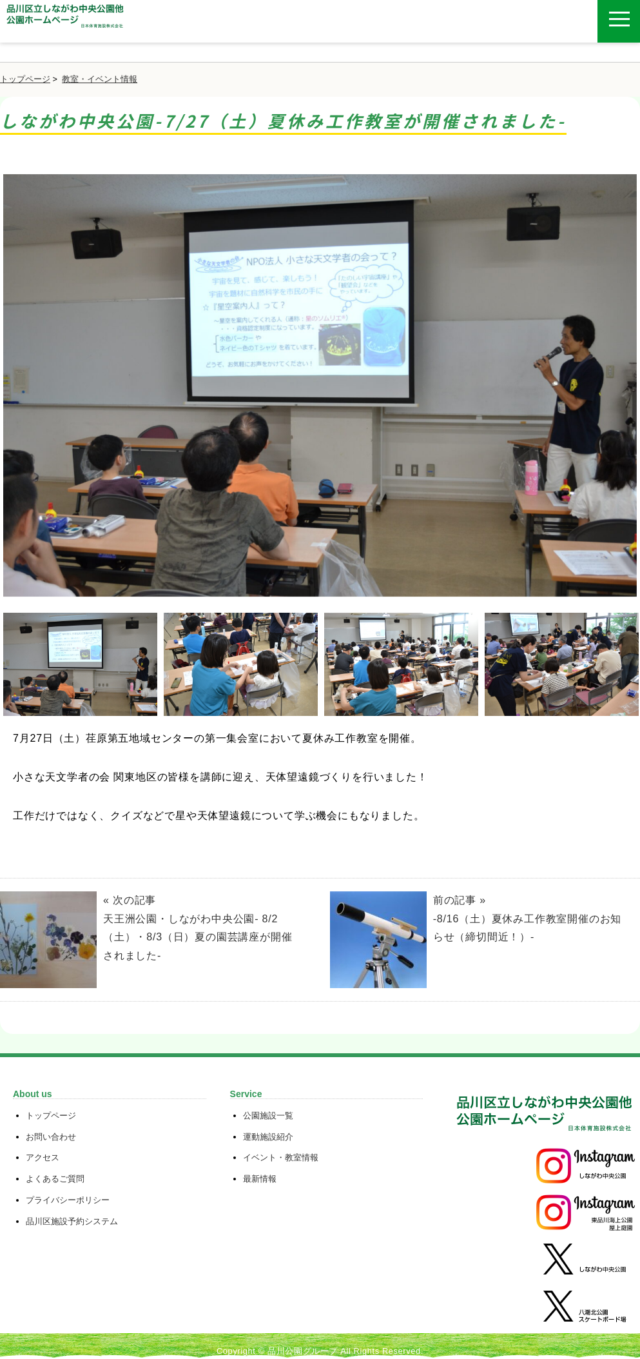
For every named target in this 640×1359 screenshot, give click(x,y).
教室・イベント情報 (99, 79)
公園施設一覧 (268, 1115)
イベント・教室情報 (280, 1157)
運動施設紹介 (268, 1137)
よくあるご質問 (55, 1179)
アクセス (42, 1157)
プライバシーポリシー (68, 1200)
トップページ (25, 79)
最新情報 (259, 1179)
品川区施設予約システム (72, 1221)
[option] (320, 390)
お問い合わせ (51, 1137)
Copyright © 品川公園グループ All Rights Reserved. (320, 1351)
